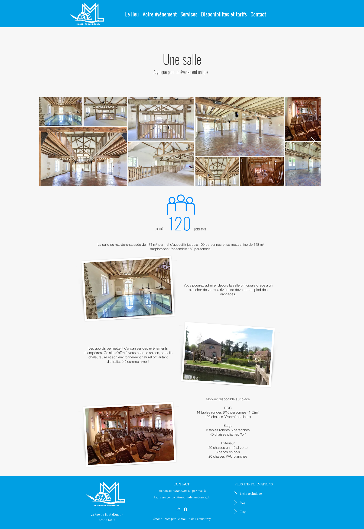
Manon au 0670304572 (173, 491)
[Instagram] (178, 509)
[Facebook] (185, 509)
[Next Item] (313, 141)
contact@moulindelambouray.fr (188, 497)
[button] (160, 12)
